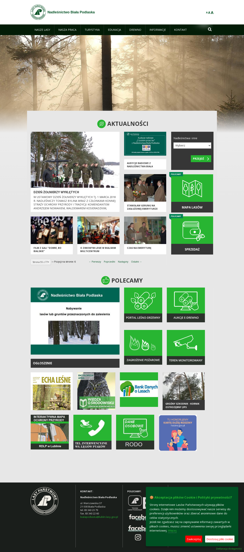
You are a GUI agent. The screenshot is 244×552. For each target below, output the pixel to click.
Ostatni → (136, 261)
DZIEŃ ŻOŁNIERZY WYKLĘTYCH (56, 192)
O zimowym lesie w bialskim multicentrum (98, 249)
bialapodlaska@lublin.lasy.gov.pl (99, 517)
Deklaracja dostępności (229, 548)
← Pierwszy (95, 261)
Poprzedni (109, 261)
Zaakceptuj (194, 539)
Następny (123, 261)
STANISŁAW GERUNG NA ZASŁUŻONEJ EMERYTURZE (142, 207)
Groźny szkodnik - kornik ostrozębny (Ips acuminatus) (182, 407)
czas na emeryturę (139, 248)
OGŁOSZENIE (42, 363)
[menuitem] (42, 29)
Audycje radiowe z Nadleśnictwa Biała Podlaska (140, 166)
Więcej (172, 530)
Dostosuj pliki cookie (219, 539)
